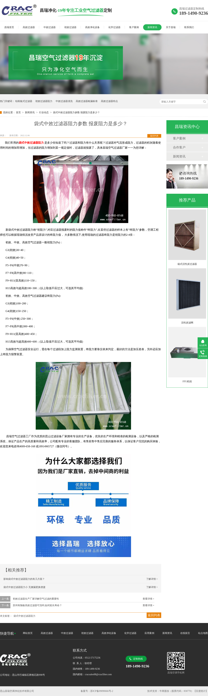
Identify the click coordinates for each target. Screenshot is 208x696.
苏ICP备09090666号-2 (101, 691)
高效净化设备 (92, 27)
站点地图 (203, 633)
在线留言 (185, 633)
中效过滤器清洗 (64, 101)
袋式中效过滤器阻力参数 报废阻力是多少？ (76, 112)
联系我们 (189, 27)
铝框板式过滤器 (23, 101)
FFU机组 (187, 381)
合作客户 (179, 147)
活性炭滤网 (187, 322)
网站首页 (28, 633)
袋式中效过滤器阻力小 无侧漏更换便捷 (24, 587)
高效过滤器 (29, 27)
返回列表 (154, 136)
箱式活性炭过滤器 (187, 264)
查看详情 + (148, 598)
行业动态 (44, 112)
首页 (18, 112)
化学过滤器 (114, 27)
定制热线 (138, 658)
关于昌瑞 (171, 27)
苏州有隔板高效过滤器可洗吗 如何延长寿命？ (37, 605)
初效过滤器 (70, 27)
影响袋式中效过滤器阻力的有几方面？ (24, 579)
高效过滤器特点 (109, 101)
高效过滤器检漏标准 (87, 101)
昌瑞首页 (9, 27)
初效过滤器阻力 (43, 101)
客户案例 (134, 27)
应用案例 (149, 633)
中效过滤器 (50, 27)
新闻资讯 (152, 27)
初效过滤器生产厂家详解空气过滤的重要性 (36, 598)
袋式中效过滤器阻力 (24, 616)
